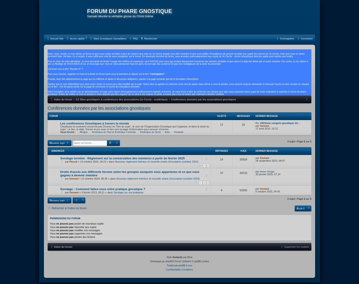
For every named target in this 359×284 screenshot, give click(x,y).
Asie (166, 133)
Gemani (264, 127)
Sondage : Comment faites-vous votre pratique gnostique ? (102, 190)
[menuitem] (54, 40)
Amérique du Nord (148, 133)
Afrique (82, 133)
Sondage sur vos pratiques (129, 194)
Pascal (73, 163)
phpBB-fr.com (185, 267)
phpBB (169, 263)
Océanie (177, 133)
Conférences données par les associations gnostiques (99, 109)
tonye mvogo (267, 173)
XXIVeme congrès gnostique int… (280, 124)
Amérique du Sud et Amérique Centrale (112, 133)
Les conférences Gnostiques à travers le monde (94, 125)
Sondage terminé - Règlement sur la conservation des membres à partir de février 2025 (122, 159)
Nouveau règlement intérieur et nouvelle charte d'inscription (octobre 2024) (156, 163)
